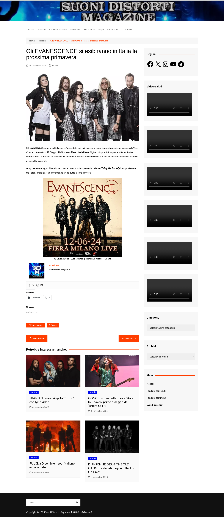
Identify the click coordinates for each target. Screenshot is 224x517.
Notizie (41, 29)
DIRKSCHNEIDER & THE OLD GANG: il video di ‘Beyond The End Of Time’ (111, 468)
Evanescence (36, 325)
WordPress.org (155, 404)
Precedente (36, 338)
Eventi (54, 325)
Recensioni (89, 29)
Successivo (129, 338)
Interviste (75, 29)
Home (31, 29)
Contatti (127, 29)
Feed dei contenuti (156, 390)
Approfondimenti (58, 29)
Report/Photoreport (108, 29)
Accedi (150, 383)
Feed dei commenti (156, 397)
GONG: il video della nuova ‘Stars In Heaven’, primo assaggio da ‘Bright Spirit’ (110, 401)
